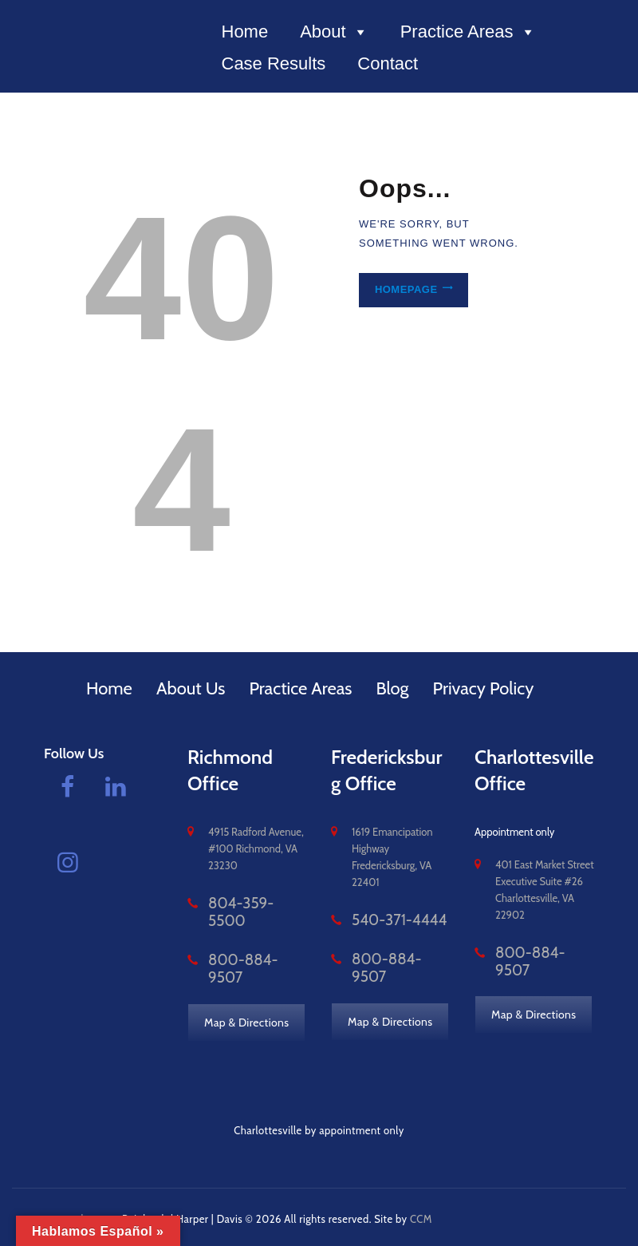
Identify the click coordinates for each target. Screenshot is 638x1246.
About (334, 32)
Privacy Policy (483, 688)
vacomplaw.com (82, 1213)
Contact (387, 63)
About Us (191, 688)
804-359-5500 (243, 903)
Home (245, 32)
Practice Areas (468, 32)
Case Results (274, 63)
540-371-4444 (384, 920)
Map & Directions (248, 993)
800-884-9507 (244, 941)
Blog (392, 688)
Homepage (402, 290)
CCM (422, 1213)
